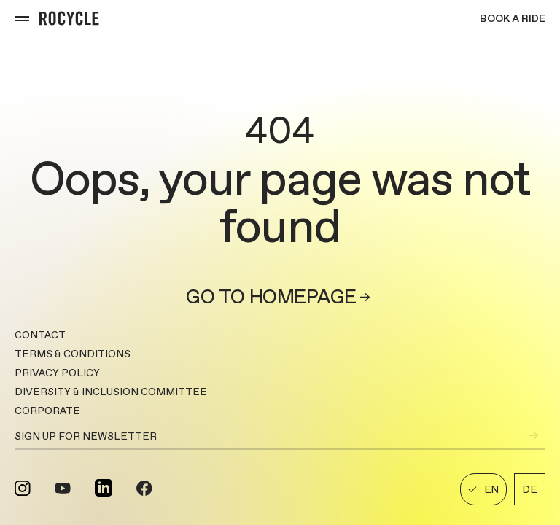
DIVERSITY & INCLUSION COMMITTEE (111, 391)
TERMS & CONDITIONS (73, 353)
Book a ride (512, 18)
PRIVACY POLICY (57, 372)
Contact (40, 334)
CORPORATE (47, 410)
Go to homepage (279, 297)
